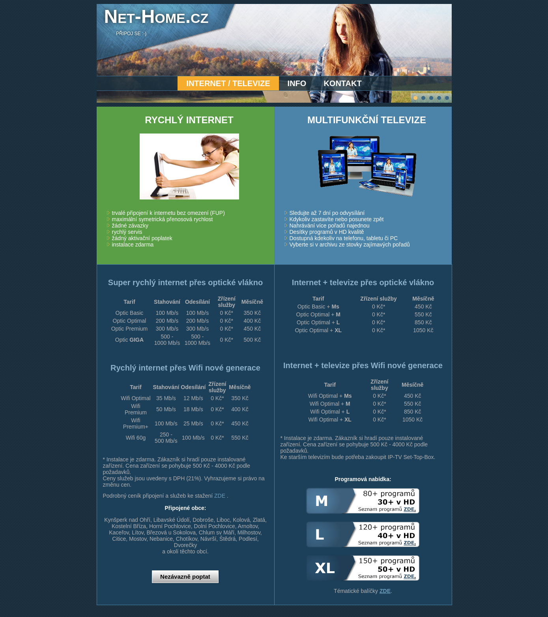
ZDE (219, 496)
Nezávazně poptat (185, 576)
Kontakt (342, 83)
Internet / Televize (228, 83)
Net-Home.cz (156, 16)
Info (297, 83)
